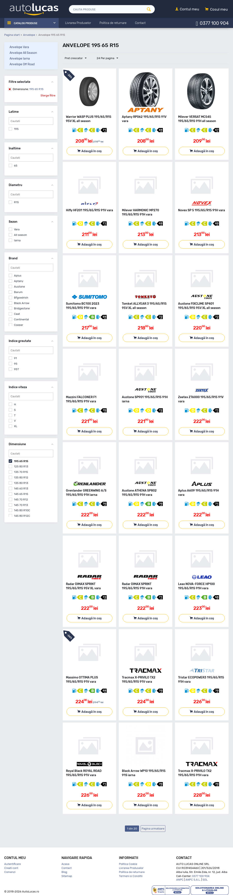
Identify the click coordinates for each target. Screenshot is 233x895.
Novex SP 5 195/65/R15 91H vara (201, 210)
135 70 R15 (21, 472)
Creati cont (11, 868)
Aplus (17, 275)
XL (15, 426)
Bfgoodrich (21, 297)
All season (20, 234)
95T (16, 369)
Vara (17, 229)
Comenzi (9, 872)
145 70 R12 (21, 499)
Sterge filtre (47, 95)
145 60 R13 (21, 488)
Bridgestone (22, 308)
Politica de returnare (132, 872)
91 (15, 358)
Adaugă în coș (91, 151)
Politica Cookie (128, 864)
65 (15, 165)
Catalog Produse (28, 23)
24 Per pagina (105, 58)
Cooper (18, 325)
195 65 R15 (28, 89)
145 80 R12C (22, 515)
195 (16, 129)
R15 (16, 202)
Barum (18, 292)
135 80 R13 (21, 483)
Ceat (17, 313)
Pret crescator (77, 58)
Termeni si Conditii (130, 876)
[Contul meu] (187, 9)
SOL (205, 879)
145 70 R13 (21, 505)
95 (15, 363)
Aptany (18, 281)
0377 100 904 (214, 23)
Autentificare (12, 864)
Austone (19, 286)
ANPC (180, 879)
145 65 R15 (21, 494)
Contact (66, 868)
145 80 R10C (22, 510)
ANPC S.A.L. (193, 879)
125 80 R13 (21, 466)
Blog (64, 872)
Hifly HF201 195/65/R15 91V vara (89, 210)
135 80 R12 (21, 477)
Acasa (65, 864)
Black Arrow (21, 303)
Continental (21, 319)
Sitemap (66, 876)
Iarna (17, 240)
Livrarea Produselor (131, 868)
